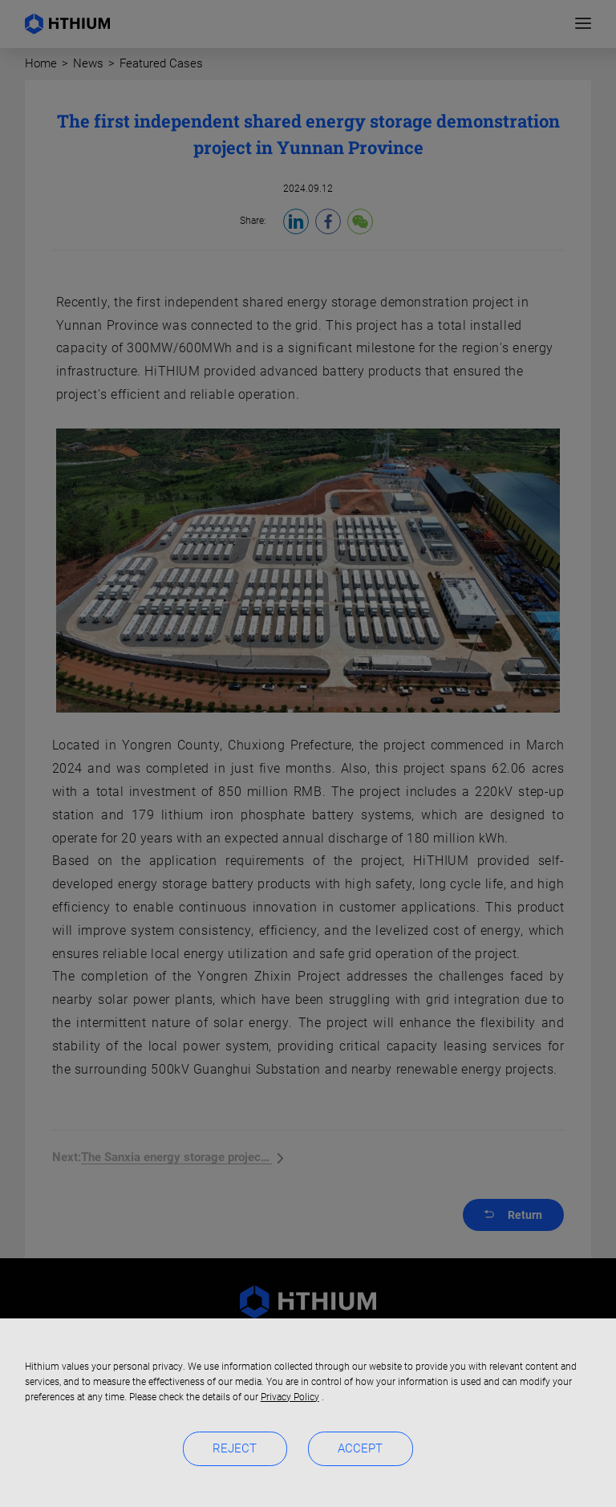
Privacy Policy (290, 1397)
